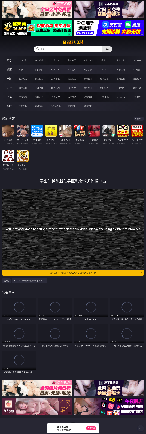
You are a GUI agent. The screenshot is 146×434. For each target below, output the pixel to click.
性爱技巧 (137, 97)
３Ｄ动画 (72, 69)
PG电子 (23, 60)
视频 (9, 69)
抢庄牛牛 (137, 60)
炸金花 (104, 60)
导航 (9, 106)
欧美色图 (55, 87)
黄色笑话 (121, 97)
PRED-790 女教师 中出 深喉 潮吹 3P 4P (30, 280)
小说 (9, 97)
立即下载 (91, 428)
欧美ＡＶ (55, 69)
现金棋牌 (121, 60)
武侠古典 (72, 97)
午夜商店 (23, 106)
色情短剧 (88, 106)
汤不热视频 (55, 106)
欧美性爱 (72, 78)
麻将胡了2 (88, 60)
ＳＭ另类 (137, 69)
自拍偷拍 (39, 69)
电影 (9, 78)
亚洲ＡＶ (23, 69)
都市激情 (23, 97)
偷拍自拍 (39, 78)
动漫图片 (72, 87)
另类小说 (104, 97)
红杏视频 (72, 106)
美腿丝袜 (88, 87)
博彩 (9, 60)
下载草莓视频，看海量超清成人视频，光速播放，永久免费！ (95, 273)
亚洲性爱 (23, 78)
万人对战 (55, 60)
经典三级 (104, 78)
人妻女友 (55, 97)
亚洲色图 (39, 87)
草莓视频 (39, 106)
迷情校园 (88, 97)
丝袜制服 (104, 69)
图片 (9, 87)
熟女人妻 (88, 69)
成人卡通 (55, 78)
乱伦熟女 (121, 78)
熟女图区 (121, 87)
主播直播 (121, 69)
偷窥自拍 (23, 87)
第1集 (6, 280)
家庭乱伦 (39, 97)
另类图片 (137, 87)
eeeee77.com (73, 42)
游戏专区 (72, 60)
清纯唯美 (104, 87)
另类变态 (137, 78)
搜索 (107, 49)
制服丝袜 (88, 78)
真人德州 (39, 60)
